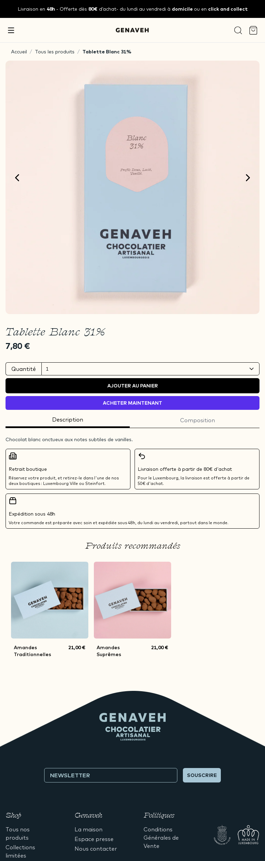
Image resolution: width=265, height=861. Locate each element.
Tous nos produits (18, 833)
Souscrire (202, 775)
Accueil (19, 52)
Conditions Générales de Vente (161, 837)
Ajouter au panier (132, 386)
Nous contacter (96, 848)
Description (67, 419)
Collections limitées (20, 851)
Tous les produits (55, 52)
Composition (197, 420)
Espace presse (94, 839)
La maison (88, 829)
